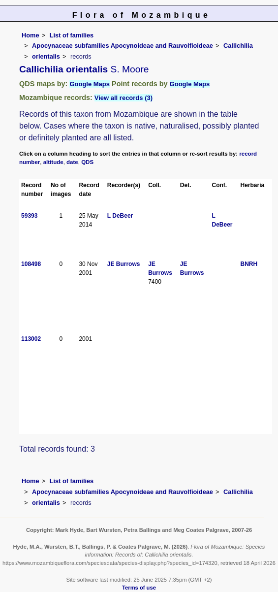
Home (30, 35)
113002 (31, 338)
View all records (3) (123, 97)
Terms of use (139, 588)
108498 (31, 264)
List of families (72, 35)
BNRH (249, 264)
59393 (29, 215)
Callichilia (238, 45)
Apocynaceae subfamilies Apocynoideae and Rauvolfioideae (122, 45)
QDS (87, 162)
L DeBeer (120, 215)
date (72, 162)
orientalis (46, 56)
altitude (53, 162)
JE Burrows (123, 264)
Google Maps (89, 84)
